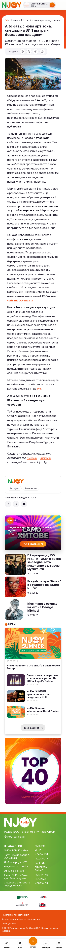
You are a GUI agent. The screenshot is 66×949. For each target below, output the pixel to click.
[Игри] (20, 944)
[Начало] (6, 944)
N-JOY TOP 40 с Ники (16, 850)
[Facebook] (8, 504)
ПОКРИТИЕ (41, 874)
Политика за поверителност (15, 915)
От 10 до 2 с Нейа (14, 870)
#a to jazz (14, 488)
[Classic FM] (22, 904)
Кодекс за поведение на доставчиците (21, 919)
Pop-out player (16, 836)
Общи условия (9, 923)
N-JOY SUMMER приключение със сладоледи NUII (38, 694)
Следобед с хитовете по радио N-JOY (17, 884)
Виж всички (31, 727)
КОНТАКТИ (41, 883)
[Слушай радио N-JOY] (39, 5)
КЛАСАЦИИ (41, 854)
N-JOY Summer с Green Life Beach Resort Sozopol (33, 667)
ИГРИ (38, 850)
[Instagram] (16, 504)
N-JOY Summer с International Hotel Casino (43, 710)
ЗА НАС (39, 870)
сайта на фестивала (20, 300)
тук (39, 388)
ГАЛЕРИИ (40, 863)
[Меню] (60, 5)
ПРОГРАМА (41, 867)
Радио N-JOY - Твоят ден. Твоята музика (16, 877)
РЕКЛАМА (40, 878)
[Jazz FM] (44, 896)
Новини (14, 20)
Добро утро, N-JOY (15, 862)
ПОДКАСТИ (41, 858)
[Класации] (46, 944)
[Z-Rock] (44, 904)
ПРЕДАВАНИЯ (13, 845)
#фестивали (31, 488)
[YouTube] (24, 504)
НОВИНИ (40, 845)
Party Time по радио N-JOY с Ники (17, 856)
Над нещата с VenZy (16, 866)
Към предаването (33, 544)
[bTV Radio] (22, 896)
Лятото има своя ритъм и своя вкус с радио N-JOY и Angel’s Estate (42, 678)
